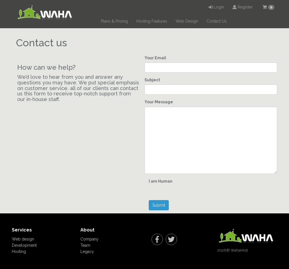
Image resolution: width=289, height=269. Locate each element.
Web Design (187, 21)
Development (24, 245)
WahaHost (239, 250)
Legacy (87, 251)
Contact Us (217, 21)
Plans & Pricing (114, 21)
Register (243, 7)
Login (216, 7)
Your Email (155, 58)
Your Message (158, 102)
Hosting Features (151, 21)
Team (85, 245)
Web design (23, 239)
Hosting (19, 251)
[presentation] (236, 189)
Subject (152, 80)
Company (89, 239)
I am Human (160, 181)
